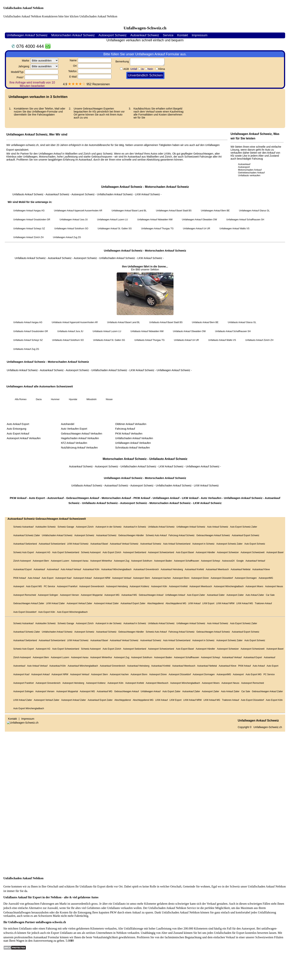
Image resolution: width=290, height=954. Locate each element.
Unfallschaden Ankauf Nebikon (23, 8)
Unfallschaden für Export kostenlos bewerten (241, 932)
